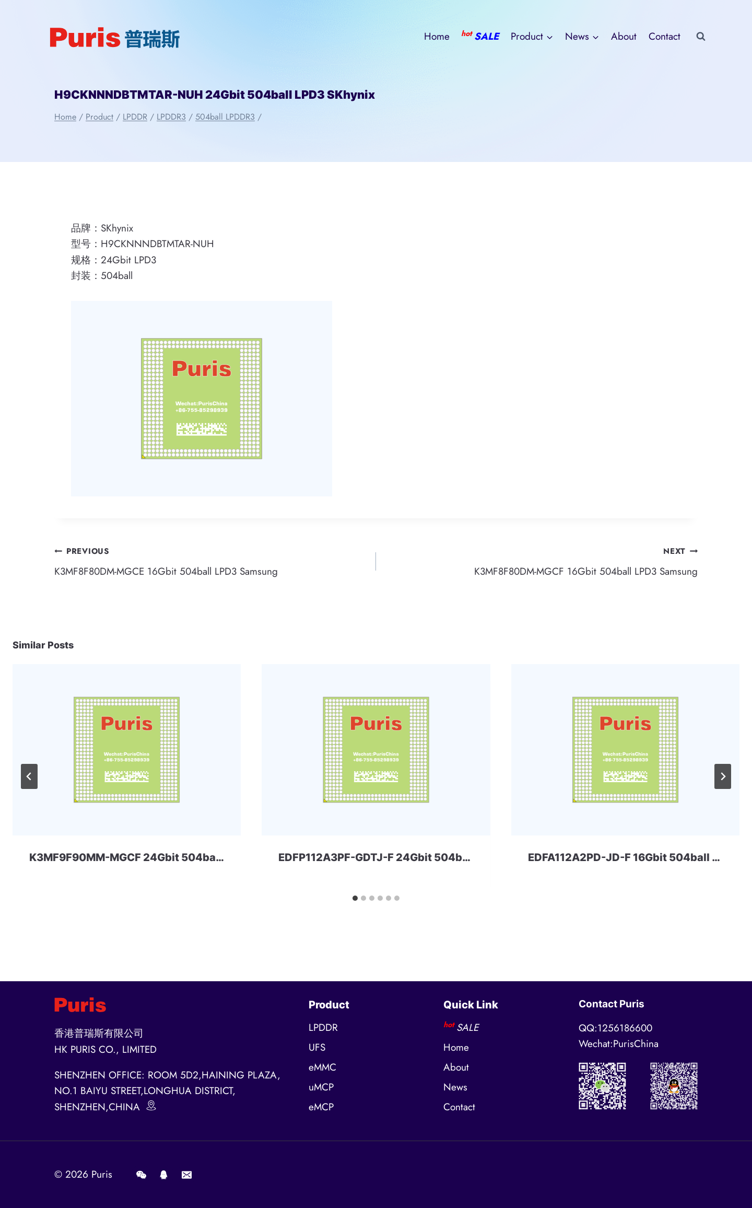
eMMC (322, 1067)
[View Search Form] (700, 36)
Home (437, 36)
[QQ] (164, 1174)
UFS (317, 1047)
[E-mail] (186, 1174)
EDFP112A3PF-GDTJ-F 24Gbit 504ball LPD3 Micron (410, 857)
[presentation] (127, 749)
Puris (101, 1174)
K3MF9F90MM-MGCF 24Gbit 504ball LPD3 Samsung (166, 857)
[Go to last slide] (29, 776)
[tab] (355, 898)
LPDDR (323, 1027)
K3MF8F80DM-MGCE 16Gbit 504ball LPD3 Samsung (210, 560)
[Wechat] (141, 1174)
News (455, 1087)
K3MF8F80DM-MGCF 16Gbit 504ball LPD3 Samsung (542, 560)
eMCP (321, 1107)
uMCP (321, 1087)
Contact (664, 36)
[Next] (722, 776)
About (624, 36)
